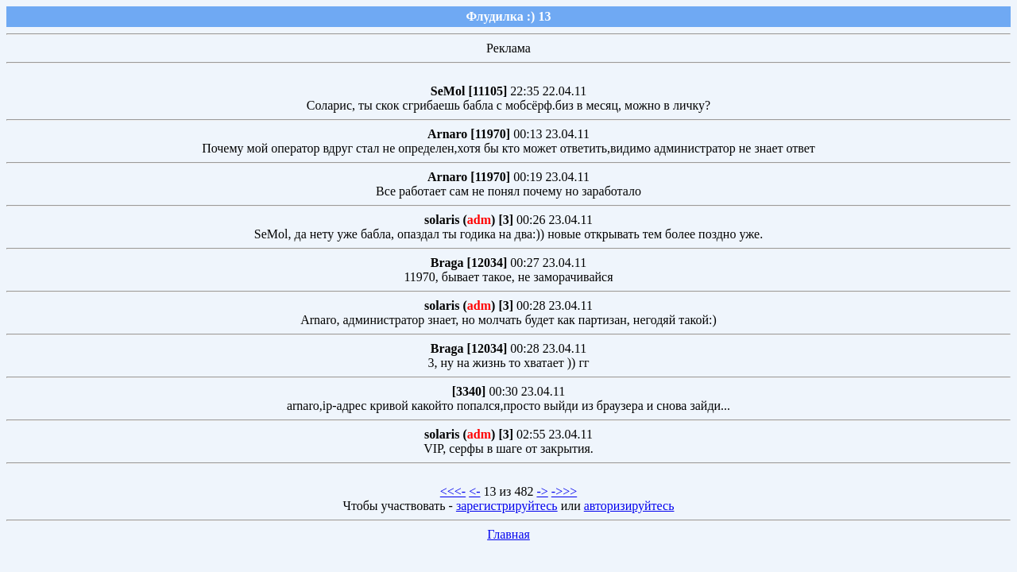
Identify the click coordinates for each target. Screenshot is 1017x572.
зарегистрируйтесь (507, 505)
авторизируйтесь (629, 505)
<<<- (453, 491)
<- (474, 491)
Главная (508, 534)
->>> (564, 491)
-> (541, 491)
